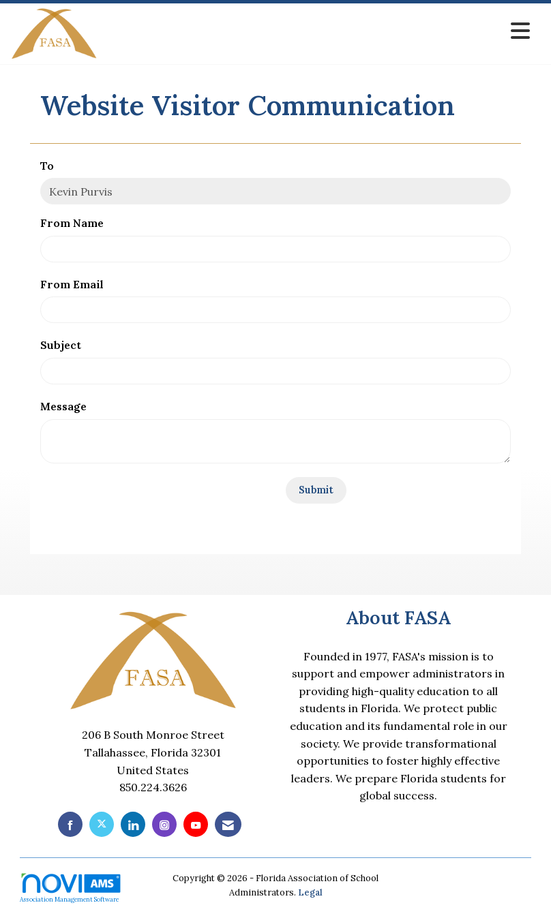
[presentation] (144, 503)
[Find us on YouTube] (195, 824)
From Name (72, 223)
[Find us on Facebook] (70, 824)
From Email (72, 284)
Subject (60, 345)
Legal (310, 892)
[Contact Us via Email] (228, 824)
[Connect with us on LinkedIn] (133, 824)
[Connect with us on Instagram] (164, 824)
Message (63, 406)
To (47, 165)
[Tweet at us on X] (101, 824)
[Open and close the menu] (317, 31)
